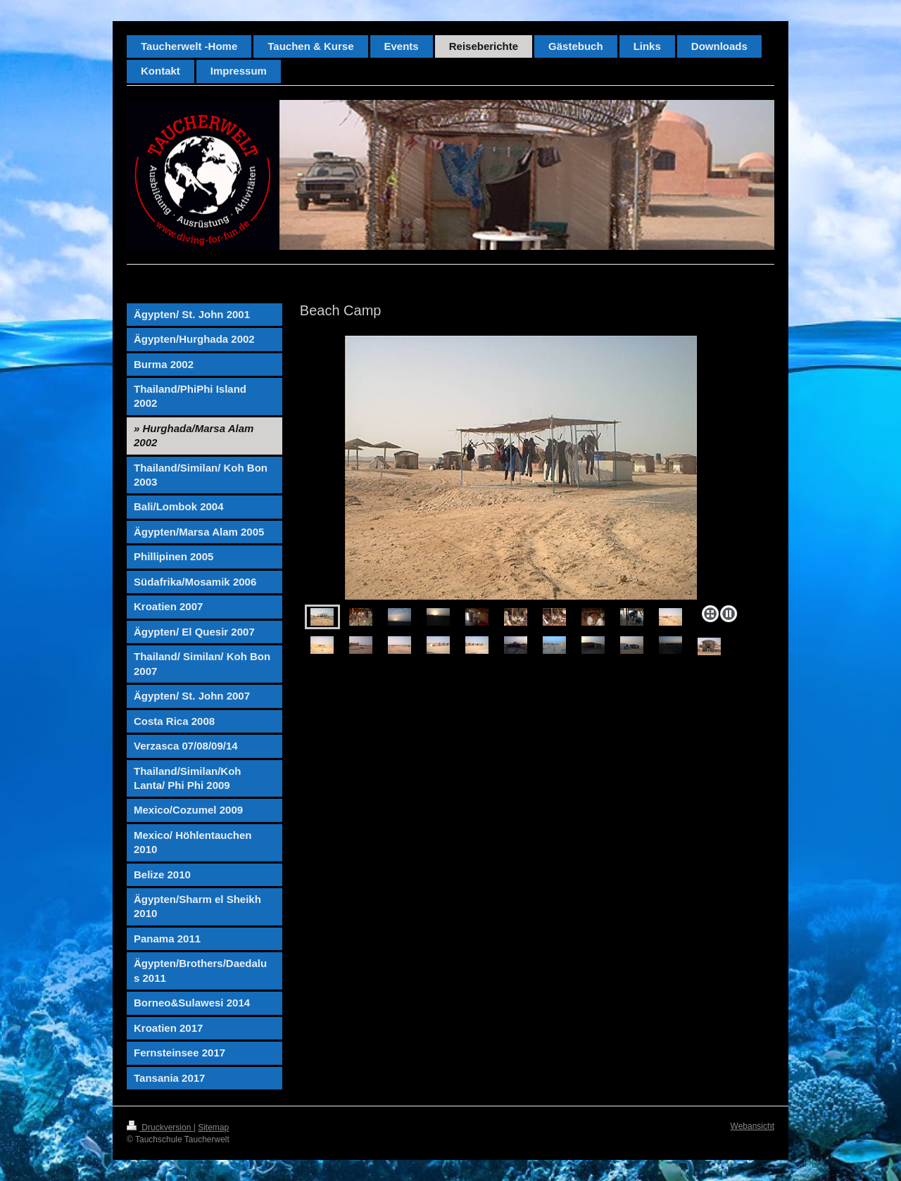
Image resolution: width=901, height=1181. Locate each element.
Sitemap (213, 1127)
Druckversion (160, 1127)
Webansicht (752, 1126)
